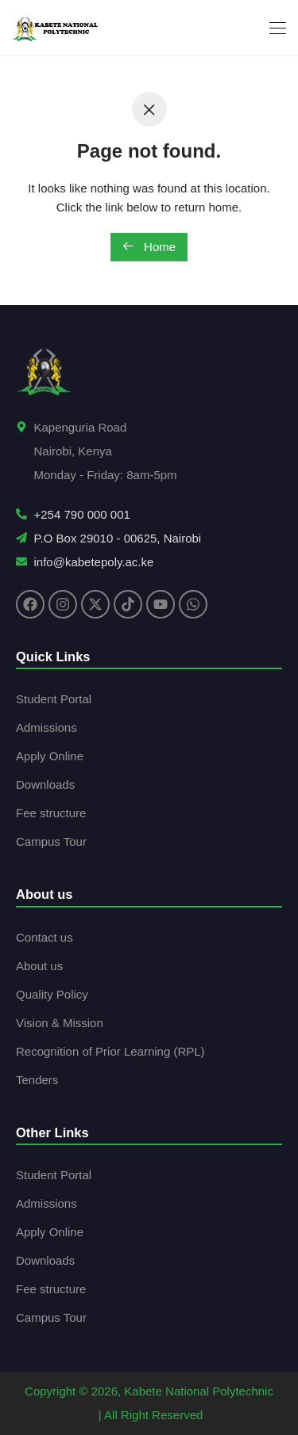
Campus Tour (51, 841)
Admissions (46, 727)
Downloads (45, 784)
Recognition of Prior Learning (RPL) (110, 1051)
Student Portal (53, 699)
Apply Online (49, 756)
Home (149, 246)
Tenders (37, 1080)
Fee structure (51, 813)
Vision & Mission (59, 1023)
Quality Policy (52, 994)
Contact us (44, 937)
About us (39, 966)
